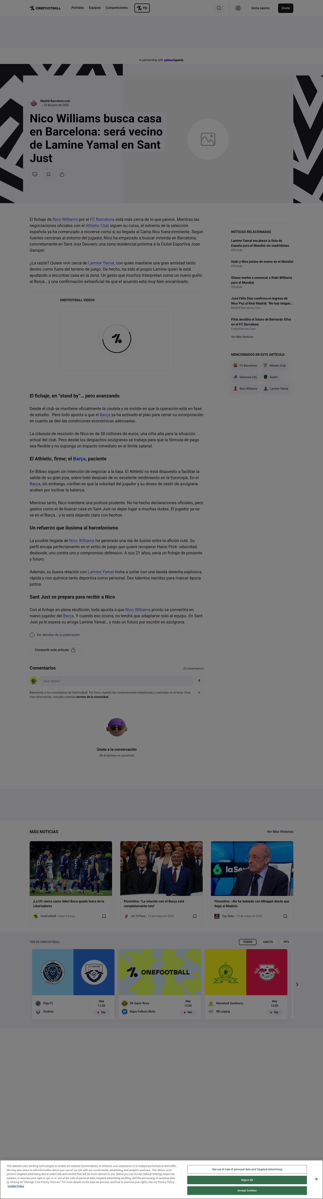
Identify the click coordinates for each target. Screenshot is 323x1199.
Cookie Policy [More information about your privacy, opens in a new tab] (16, 1186)
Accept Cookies (247, 1190)
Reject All (247, 1180)
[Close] (316, 1179)
